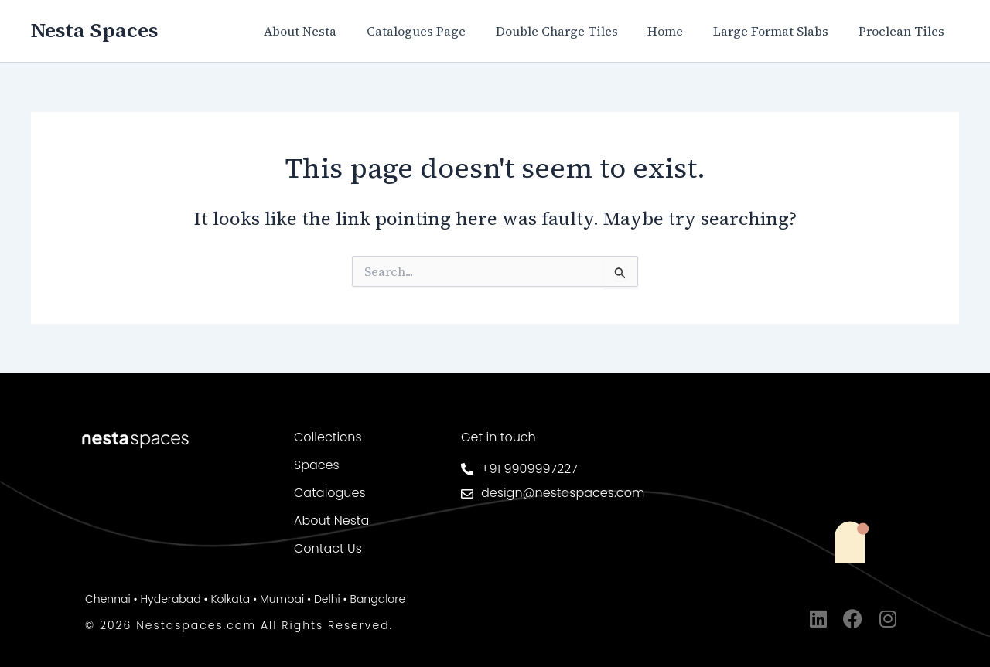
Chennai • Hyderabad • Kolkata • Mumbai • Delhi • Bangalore (245, 599)
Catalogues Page (439, 30)
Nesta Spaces (94, 30)
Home (678, 30)
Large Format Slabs (778, 30)
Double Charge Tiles (575, 30)
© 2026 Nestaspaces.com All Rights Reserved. (239, 625)
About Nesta (328, 30)
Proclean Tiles (904, 30)
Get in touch (498, 437)
